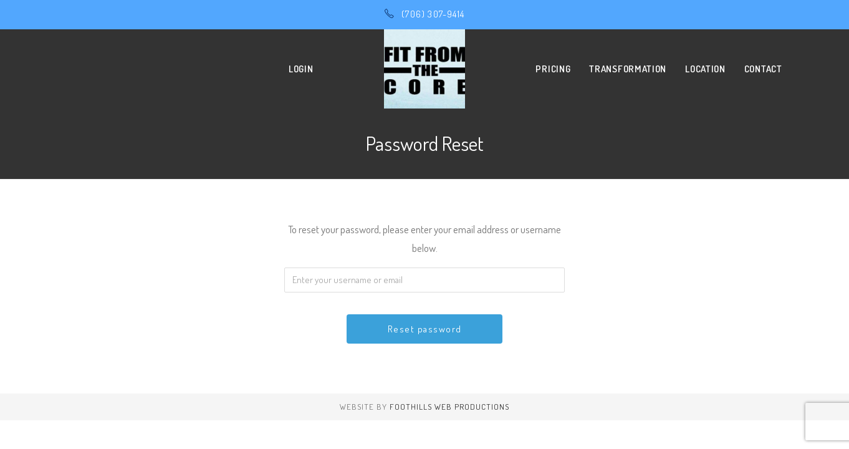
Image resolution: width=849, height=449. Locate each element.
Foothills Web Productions (449, 407)
